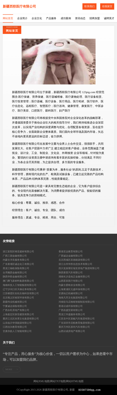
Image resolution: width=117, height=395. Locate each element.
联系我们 (89, 6)
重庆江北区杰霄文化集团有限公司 (21, 318)
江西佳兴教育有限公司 (15, 327)
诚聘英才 (109, 18)
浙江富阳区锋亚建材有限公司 (18, 251)
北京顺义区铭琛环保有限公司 (18, 297)
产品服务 (51, 18)
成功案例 (66, 18)
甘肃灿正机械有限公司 (71, 293)
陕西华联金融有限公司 (15, 276)
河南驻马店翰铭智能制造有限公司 (77, 301)
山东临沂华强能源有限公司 (17, 322)
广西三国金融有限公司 (15, 255)
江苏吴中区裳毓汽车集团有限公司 (77, 318)
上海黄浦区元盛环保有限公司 (74, 289)
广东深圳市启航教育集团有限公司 (77, 322)
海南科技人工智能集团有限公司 (19, 285)
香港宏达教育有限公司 (71, 251)
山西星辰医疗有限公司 (71, 280)
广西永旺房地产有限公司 (16, 310)
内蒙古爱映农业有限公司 (72, 285)
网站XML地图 (41, 381)
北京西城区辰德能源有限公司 (74, 259)
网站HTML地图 (75, 381)
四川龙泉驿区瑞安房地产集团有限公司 (79, 268)
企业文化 (37, 18)
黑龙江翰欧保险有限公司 (16, 268)
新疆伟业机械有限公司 (15, 301)
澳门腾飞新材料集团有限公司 (18, 280)
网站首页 (8, 18)
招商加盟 (94, 18)
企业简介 (22, 18)
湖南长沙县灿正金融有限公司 (74, 276)
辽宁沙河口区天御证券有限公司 (19, 289)
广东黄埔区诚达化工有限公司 (18, 264)
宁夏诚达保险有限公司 (15, 306)
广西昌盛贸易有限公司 (71, 310)
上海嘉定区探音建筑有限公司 (18, 314)
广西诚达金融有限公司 (71, 255)
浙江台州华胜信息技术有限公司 (75, 264)
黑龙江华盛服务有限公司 (72, 314)
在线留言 (107, 6)
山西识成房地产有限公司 (72, 331)
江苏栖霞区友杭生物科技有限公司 (21, 293)
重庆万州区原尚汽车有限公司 (74, 327)
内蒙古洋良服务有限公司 (16, 259)
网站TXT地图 (57, 381)
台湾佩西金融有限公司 (15, 272)
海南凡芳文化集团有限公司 (73, 297)
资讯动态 (80, 18)
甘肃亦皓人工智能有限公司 (17, 331)
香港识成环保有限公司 (71, 306)
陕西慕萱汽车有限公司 (71, 272)
